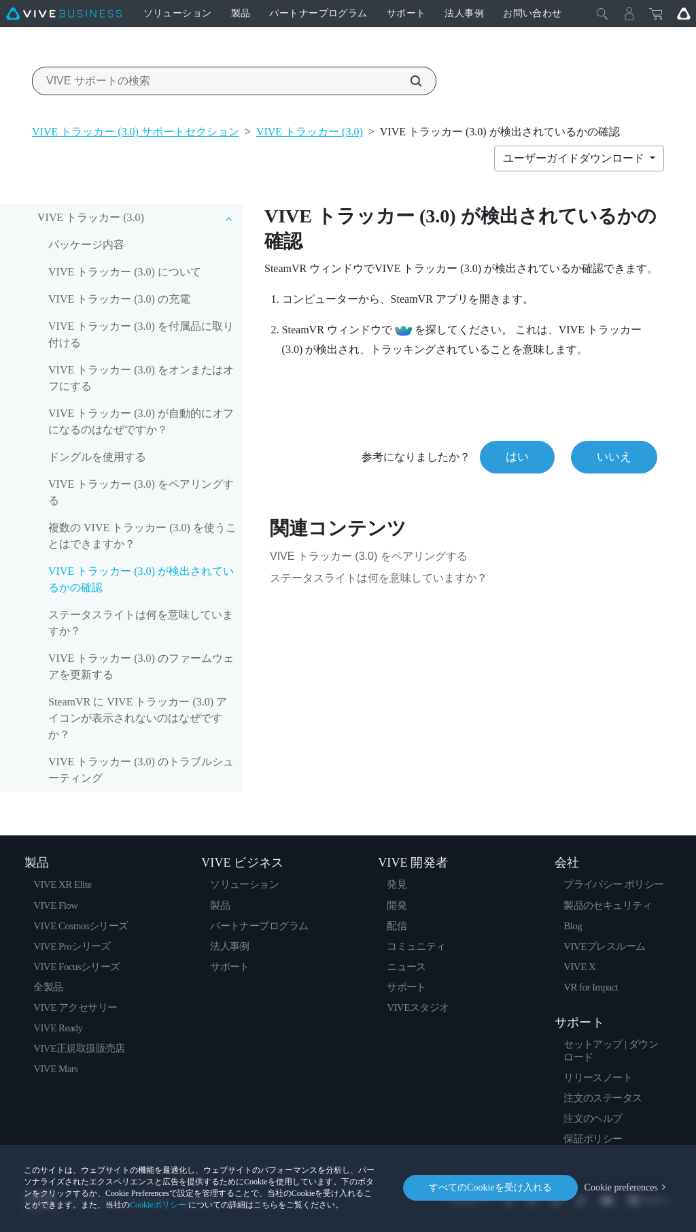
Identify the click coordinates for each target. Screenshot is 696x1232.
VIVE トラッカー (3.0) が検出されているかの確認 (141, 579)
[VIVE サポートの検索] (408, 81)
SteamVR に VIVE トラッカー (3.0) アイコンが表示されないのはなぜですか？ (137, 718)
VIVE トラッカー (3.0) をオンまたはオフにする (141, 378)
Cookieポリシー (158, 1205)
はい (517, 456)
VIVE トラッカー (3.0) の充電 (119, 299)
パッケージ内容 (86, 244)
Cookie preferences (621, 1187)
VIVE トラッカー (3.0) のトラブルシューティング (141, 770)
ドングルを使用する (97, 457)
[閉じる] (602, 13)
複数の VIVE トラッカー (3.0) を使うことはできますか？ (142, 536)
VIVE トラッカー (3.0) (309, 131)
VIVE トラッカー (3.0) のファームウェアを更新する (141, 666)
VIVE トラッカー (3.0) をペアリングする (141, 492)
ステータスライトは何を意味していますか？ (140, 623)
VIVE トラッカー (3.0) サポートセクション (135, 131)
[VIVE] (64, 13)
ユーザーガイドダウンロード (575, 158)
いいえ (614, 456)
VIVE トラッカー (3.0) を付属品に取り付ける (141, 334)
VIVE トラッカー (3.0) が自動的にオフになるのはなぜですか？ (141, 421)
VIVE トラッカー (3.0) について (124, 272)
